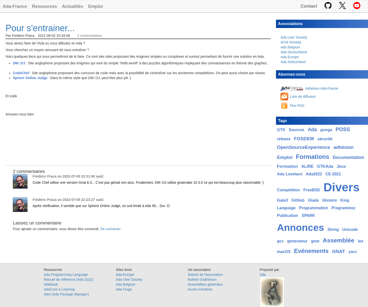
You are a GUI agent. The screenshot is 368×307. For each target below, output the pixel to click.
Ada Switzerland (292, 62)
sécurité (324, 139)
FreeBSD (311, 190)
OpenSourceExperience (303, 147)
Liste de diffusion (303, 96)
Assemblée (338, 240)
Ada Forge (124, 289)
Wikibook (51, 284)
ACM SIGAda (290, 42)
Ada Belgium (290, 47)
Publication (287, 215)
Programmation (313, 208)
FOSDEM (304, 138)
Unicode (350, 229)
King (344, 200)
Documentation (348, 157)
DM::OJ (19, 63)
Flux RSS (297, 106)
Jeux (341, 166)
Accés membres (200, 289)
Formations (312, 156)
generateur (297, 241)
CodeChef (21, 73)
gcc (280, 241)
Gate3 (282, 200)
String (333, 229)
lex (360, 241)
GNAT (338, 251)
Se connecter (110, 229)
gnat (315, 241)
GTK (281, 130)
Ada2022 (314, 174)
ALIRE (307, 166)
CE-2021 (333, 174)
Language (286, 208)
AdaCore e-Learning (59, 289)
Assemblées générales (205, 284)
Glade (313, 200)
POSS (343, 129)
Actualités (72, 6)
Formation (287, 166)
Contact (309, 6)
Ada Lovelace (289, 174)
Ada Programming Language (66, 275)
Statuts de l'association (205, 275)
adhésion (344, 147)
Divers (341, 187)
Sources (296, 130)
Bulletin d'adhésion (202, 279)
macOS (284, 252)
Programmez (343, 208)
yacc (352, 252)
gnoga (326, 130)
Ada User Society (293, 37)
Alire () (66, 294)
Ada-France (15, 6)
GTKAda (325, 166)
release (284, 139)
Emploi (95, 6)
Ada (312, 129)
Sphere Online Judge (30, 78)
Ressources (44, 6)
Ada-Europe (125, 275)
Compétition (288, 190)
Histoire (329, 200)
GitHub (297, 200)
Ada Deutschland (293, 52)
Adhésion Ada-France (321, 88)
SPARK (308, 215)
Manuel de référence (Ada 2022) (68, 279)
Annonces (300, 227)
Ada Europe (289, 57)
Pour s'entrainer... (40, 28)
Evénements (311, 251)
